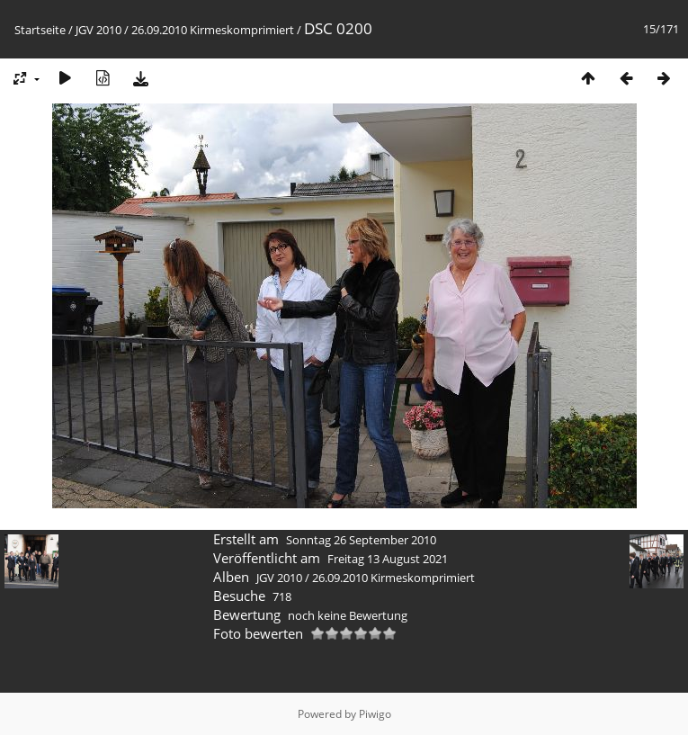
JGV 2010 (98, 30)
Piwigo (375, 714)
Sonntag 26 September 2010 (361, 540)
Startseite (40, 30)
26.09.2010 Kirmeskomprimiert (212, 30)
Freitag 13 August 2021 (387, 559)
